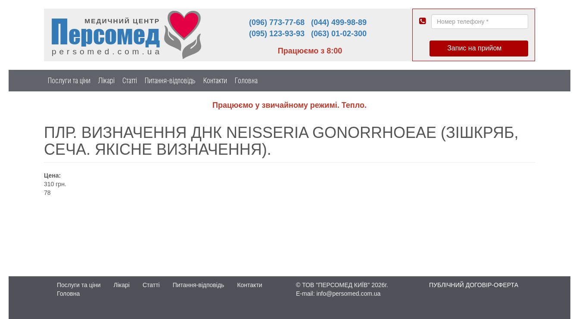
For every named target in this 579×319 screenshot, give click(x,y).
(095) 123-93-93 (277, 33)
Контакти (215, 80)
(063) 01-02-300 (339, 33)
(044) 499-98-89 (339, 22)
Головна (246, 80)
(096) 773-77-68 (277, 22)
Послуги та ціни (69, 80)
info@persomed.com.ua (348, 293)
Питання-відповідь (170, 80)
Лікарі (106, 80)
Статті (129, 80)
